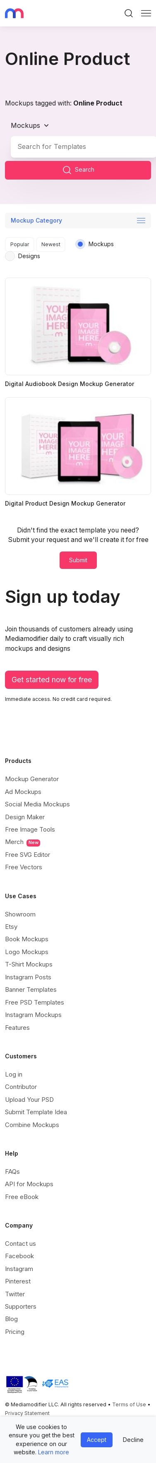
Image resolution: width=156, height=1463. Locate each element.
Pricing (14, 1332)
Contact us (20, 1243)
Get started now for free (52, 679)
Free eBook (21, 1197)
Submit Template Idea (36, 1112)
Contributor (21, 1087)
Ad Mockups (23, 792)
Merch (22, 842)
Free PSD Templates (34, 1002)
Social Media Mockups (37, 804)
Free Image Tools (30, 829)
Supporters (20, 1306)
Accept (96, 1439)
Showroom (20, 914)
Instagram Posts (28, 977)
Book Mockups (26, 939)
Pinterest (18, 1281)
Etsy (11, 927)
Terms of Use (129, 1404)
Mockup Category (36, 220)
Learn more (53, 1452)
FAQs (12, 1171)
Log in (13, 1074)
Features (17, 1027)
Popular (19, 244)
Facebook (19, 1256)
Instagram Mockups (33, 1015)
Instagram (19, 1269)
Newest (50, 244)
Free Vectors (23, 867)
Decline (133, 1439)
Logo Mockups (26, 952)
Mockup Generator (32, 779)
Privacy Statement (27, 1413)
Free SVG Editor (27, 855)
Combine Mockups (32, 1125)
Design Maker (25, 817)
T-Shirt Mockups (29, 964)
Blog (11, 1319)
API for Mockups (29, 1184)
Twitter (15, 1294)
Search (78, 170)
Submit (78, 560)
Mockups (25, 125)
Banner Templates (31, 989)
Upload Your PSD (29, 1099)
